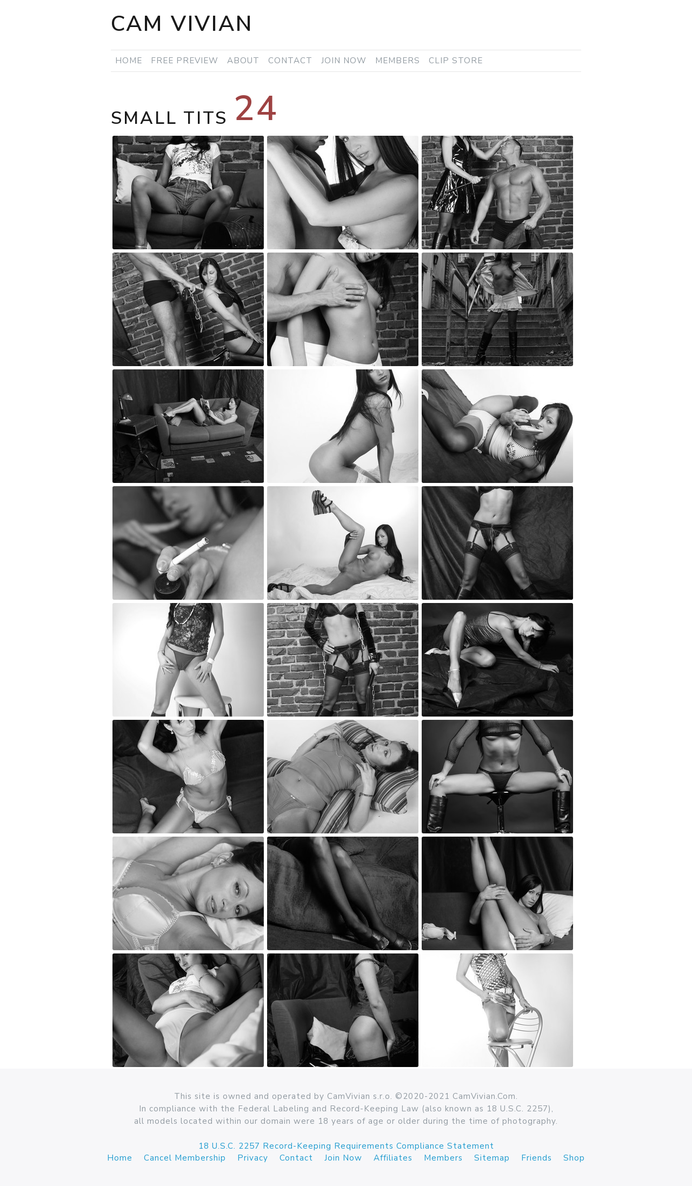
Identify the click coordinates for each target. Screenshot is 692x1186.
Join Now (344, 60)
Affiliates (393, 1157)
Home (128, 60)
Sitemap (492, 1157)
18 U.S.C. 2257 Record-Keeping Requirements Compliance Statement (346, 1146)
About (243, 60)
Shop (574, 1157)
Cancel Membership (185, 1157)
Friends (536, 1157)
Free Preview (184, 60)
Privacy (252, 1157)
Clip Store (456, 60)
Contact (290, 60)
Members (397, 60)
